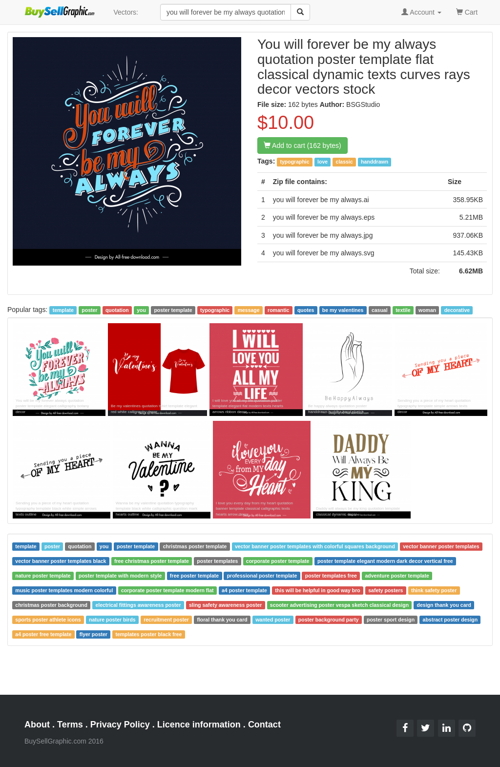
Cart (467, 11)
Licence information (199, 724)
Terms (70, 724)
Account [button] (421, 12)
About (37, 724)
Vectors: (125, 12)
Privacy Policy (120, 724)
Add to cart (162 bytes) (302, 145)
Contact (264, 724)
